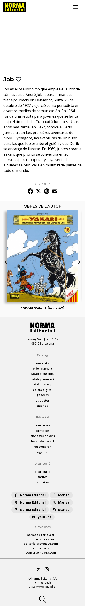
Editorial (42, 417)
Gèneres (42, 395)
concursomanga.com (41, 552)
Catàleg (42, 355)
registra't (42, 452)
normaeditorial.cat (40, 535)
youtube (41, 517)
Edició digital (42, 390)
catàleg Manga (42, 384)
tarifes (42, 477)
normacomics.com (41, 539)
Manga (61, 495)
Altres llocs (43, 527)
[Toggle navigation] (75, 7)
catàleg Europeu (43, 374)
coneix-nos (42, 425)
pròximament (42, 368)
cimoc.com (41, 548)
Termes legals (42, 583)
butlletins (42, 482)
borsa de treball (42, 441)
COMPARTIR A (42, 183)
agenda (42, 406)
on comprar (42, 446)
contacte (42, 431)
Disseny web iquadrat (42, 587)
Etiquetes (42, 400)
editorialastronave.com (41, 544)
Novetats (42, 363)
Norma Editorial (30, 495)
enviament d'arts (42, 436)
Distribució (42, 463)
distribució (42, 472)
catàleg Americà (42, 379)
